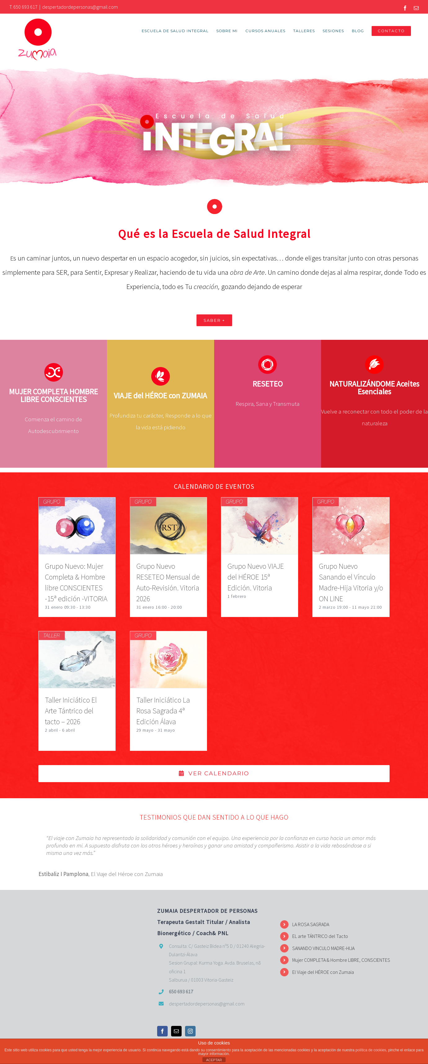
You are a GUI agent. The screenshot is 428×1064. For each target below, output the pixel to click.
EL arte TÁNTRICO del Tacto (320, 936)
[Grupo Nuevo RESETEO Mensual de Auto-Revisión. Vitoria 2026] (168, 503)
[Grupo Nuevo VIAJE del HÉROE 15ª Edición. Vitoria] (259, 503)
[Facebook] (162, 1031)
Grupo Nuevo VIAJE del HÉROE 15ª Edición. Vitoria (255, 577)
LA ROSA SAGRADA (310, 925)
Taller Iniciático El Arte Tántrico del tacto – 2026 (71, 711)
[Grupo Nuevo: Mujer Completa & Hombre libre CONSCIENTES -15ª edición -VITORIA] (77, 503)
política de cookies (370, 1050)
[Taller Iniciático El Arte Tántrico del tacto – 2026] (77, 637)
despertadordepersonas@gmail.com (80, 7)
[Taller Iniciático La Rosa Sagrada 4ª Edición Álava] (168, 637)
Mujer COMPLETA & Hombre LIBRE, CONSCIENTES (341, 960)
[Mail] (176, 1031)
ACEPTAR (214, 1060)
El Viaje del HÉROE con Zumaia (323, 972)
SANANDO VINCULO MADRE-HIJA (323, 948)
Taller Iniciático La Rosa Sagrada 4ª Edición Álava (163, 711)
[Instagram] (190, 1031)
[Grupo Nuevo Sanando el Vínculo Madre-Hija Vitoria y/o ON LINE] (351, 503)
